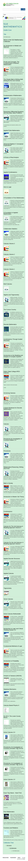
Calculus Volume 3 (9, 243)
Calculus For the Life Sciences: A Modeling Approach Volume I (13, 543)
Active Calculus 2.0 (9, 732)
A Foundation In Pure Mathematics (14, 198)
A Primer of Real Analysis (11, 157)
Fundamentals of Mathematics (13, 95)
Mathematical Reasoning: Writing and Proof (13, 467)
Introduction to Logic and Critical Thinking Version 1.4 (13, 629)
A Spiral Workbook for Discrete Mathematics (13, 408)
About (19, 857)
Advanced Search (22, 9)
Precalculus (7, 451)
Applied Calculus (9, 573)
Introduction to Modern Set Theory (14, 496)
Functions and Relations (11, 828)
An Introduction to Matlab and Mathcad (12, 46)
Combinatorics (8, 511)
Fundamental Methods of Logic (13, 646)
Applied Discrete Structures (12, 558)
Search (24, 9)
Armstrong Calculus (9, 393)
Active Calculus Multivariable (12, 614)
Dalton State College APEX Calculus (12, 372)
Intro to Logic (7, 187)
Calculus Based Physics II (11, 705)
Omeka (23, 859)
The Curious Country (10, 309)
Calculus (6, 424)
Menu (5, 14)
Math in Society (8, 483)
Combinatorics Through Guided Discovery (13, 339)
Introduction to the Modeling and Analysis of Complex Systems (13, 356)
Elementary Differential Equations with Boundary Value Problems (14, 112)
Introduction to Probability (11, 661)
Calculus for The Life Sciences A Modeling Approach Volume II (13, 527)
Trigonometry (7, 588)
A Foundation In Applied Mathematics (11, 213)
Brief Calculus (8, 284)
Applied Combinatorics (10, 172)
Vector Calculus (8, 599)
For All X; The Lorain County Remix (12, 716)
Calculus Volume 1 (9, 269)
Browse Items (6, 857)
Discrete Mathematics (10, 324)
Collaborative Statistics (10, 229)
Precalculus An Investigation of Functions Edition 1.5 (13, 439)
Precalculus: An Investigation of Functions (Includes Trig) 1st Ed (13, 764)
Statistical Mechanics (10, 689)
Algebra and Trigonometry (11, 295)
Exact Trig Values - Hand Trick (13, 793)
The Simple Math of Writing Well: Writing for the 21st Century (13, 80)
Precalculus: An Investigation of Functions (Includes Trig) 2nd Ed (13, 747)
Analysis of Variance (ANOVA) (13, 676)
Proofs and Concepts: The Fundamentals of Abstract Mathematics (11, 63)
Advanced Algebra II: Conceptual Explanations (13, 144)
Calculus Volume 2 (9, 254)
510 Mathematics (13, 848)
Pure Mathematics (9, 811)
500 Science (9, 845)
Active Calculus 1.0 (9, 779)
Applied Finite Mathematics (12, 130)
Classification (13, 857)
